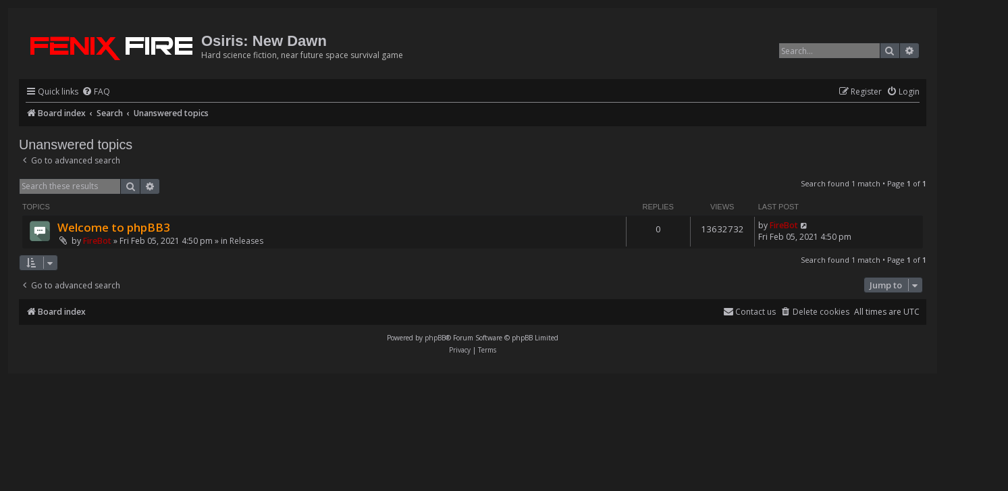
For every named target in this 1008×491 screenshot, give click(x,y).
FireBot (97, 241)
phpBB (435, 337)
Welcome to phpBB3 (113, 227)
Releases (246, 241)
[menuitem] (96, 92)
